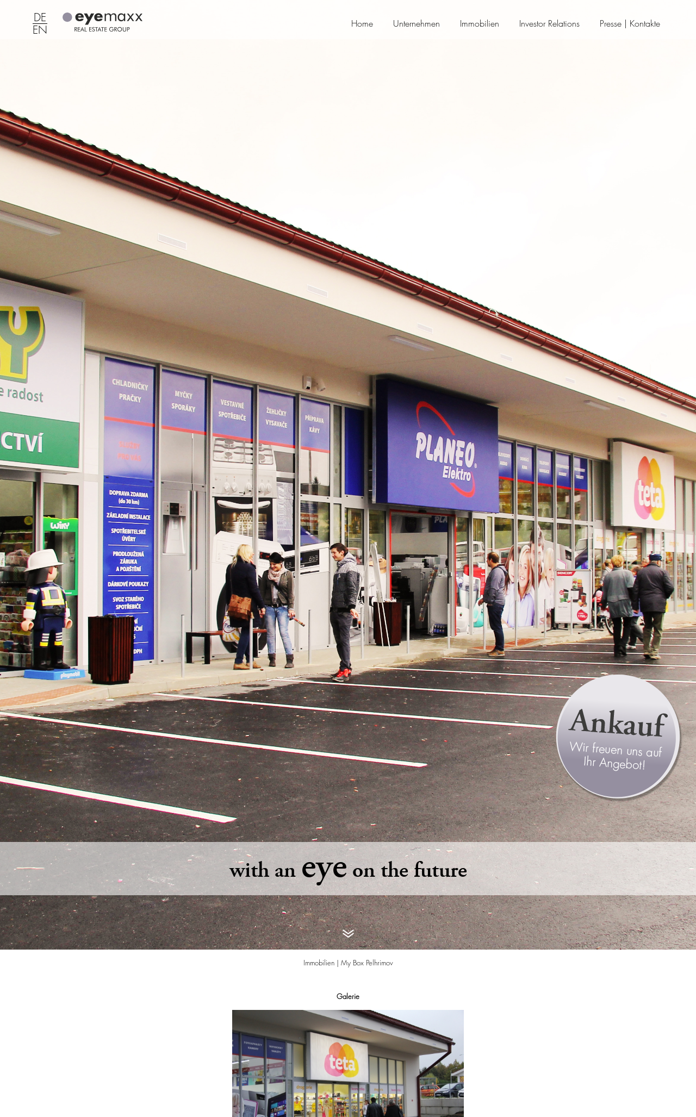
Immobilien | (322, 963)
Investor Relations (549, 23)
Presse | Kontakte (630, 23)
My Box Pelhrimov (367, 963)
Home (362, 23)
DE (40, 18)
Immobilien (479, 23)
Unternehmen (416, 23)
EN (40, 30)
